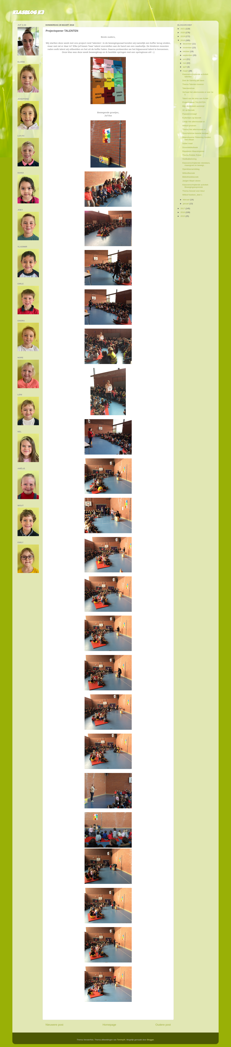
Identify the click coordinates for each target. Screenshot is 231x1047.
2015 (182, 216)
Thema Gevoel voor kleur (193, 191)
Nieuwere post (54, 1024)
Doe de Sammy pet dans (193, 80)
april (185, 67)
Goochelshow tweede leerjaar (195, 133)
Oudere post (163, 1024)
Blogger (150, 1040)
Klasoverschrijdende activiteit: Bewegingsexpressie (195, 186)
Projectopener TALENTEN (194, 102)
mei (185, 63)
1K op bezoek (188, 110)
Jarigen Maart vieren (191, 181)
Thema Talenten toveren (193, 84)
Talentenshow (188, 88)
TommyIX (121, 1040)
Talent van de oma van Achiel (195, 98)
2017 (182, 208)
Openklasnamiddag (190, 169)
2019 (182, 36)
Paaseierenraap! (189, 114)
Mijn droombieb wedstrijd (193, 106)
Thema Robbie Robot (191, 155)
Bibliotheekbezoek (190, 177)
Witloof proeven (189, 125)
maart (185, 71)
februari (186, 200)
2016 (182, 212)
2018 (182, 40)
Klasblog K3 (28, 13)
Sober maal (187, 143)
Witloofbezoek (188, 173)
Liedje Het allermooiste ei (193, 121)
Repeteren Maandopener (193, 151)
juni (185, 59)
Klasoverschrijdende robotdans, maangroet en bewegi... (196, 164)
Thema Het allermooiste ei (194, 129)
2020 (182, 32)
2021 (182, 29)
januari (186, 203)
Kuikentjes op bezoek (191, 118)
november (187, 47)
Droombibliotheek (190, 147)
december (187, 44)
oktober (186, 51)
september (188, 55)
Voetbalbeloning (189, 159)
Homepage (109, 1024)
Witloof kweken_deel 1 (192, 195)
